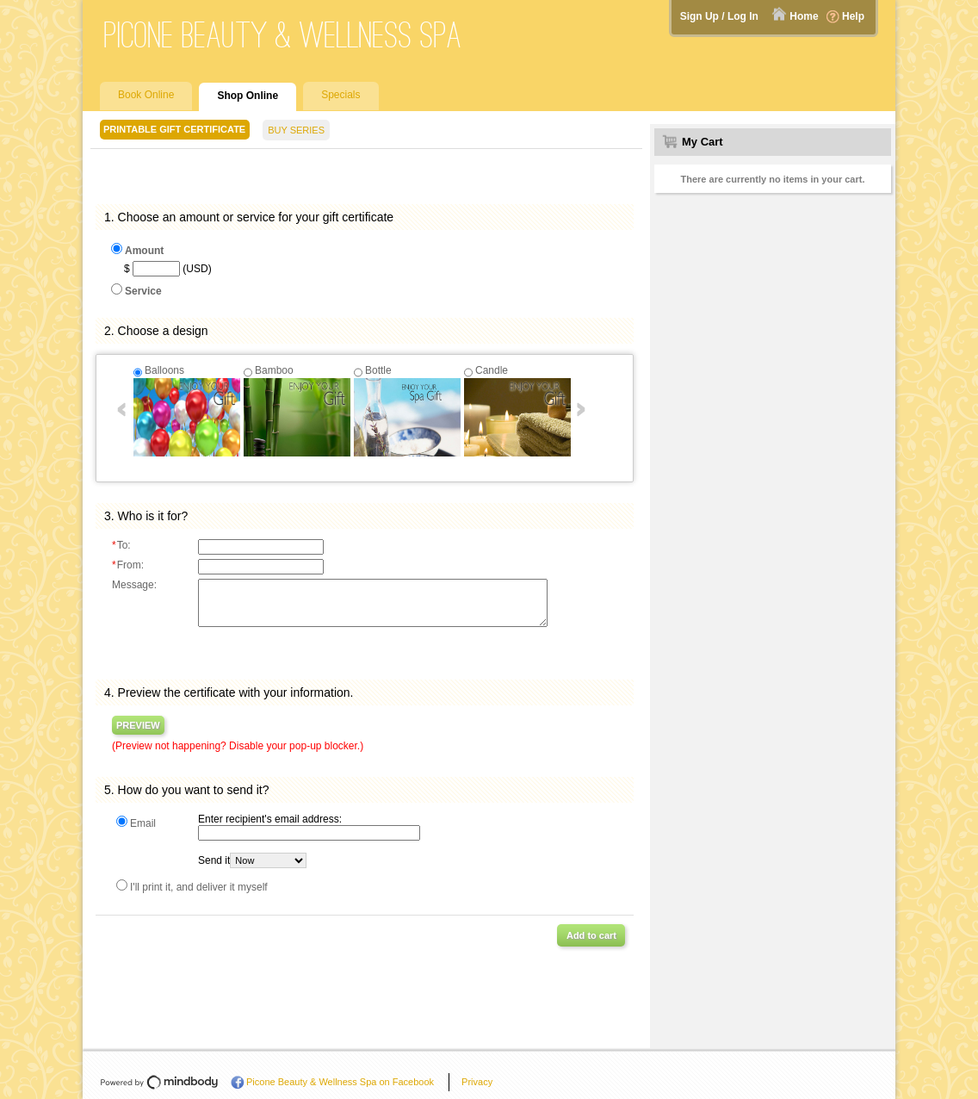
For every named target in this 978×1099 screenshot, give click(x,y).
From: (128, 565)
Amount (144, 251)
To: (121, 545)
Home (803, 16)
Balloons (164, 370)
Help (853, 16)
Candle (491, 370)
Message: (134, 585)
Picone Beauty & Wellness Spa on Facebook (340, 1082)
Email (143, 823)
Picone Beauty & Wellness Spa (283, 35)
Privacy (476, 1082)
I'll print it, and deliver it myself (199, 887)
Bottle (378, 370)
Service (143, 291)
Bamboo (274, 370)
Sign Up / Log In (719, 16)
